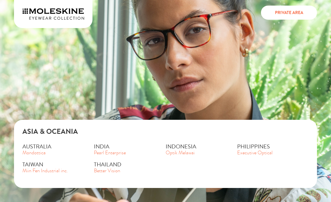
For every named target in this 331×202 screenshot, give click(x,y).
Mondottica (34, 152)
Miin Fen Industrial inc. (45, 170)
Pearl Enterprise (110, 152)
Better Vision (107, 170)
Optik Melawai (180, 152)
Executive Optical (255, 152)
